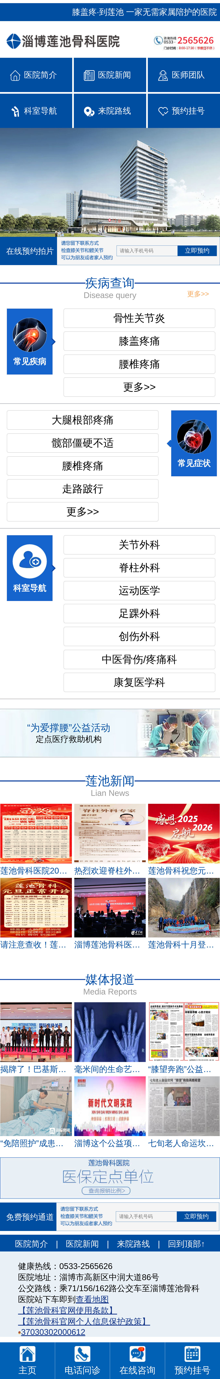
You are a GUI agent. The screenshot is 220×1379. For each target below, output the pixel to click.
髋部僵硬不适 (83, 443)
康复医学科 (139, 682)
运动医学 (139, 590)
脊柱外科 (139, 567)
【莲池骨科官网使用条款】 (67, 1310)
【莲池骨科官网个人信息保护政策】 (84, 1321)
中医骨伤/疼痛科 (139, 659)
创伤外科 (139, 636)
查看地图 (92, 1299)
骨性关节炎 (139, 318)
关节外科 (139, 545)
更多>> (198, 294)
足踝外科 (139, 613)
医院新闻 (82, 1243)
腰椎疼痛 (139, 364)
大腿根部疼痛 (83, 420)
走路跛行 (82, 489)
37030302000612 (53, 1332)
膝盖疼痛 (139, 341)
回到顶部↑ (186, 1243)
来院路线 (133, 1243)
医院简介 (31, 1243)
